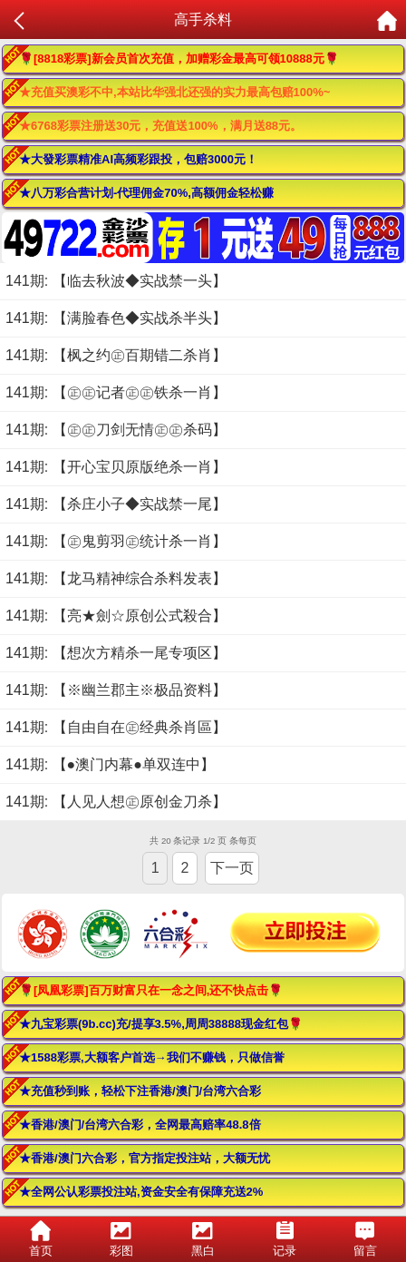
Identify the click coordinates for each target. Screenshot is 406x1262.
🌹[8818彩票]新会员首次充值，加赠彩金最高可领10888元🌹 (179, 58)
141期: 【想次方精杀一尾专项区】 (116, 652)
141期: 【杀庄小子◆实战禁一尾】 (116, 504)
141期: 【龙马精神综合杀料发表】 (116, 578)
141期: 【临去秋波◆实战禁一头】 (116, 281)
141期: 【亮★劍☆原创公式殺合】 (116, 615)
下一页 (232, 868)
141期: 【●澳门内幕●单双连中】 (110, 764)
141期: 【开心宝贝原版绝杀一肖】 (116, 466)
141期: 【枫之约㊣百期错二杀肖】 (116, 355)
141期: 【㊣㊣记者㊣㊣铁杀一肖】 (116, 392)
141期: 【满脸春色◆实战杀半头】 (116, 318)
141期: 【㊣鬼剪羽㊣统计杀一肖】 (116, 541)
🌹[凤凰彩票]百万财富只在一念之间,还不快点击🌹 (151, 990)
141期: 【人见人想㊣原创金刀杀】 (116, 801)
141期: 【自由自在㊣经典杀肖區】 (116, 727)
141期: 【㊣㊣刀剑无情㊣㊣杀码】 (116, 429)
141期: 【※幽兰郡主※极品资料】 (116, 690)
